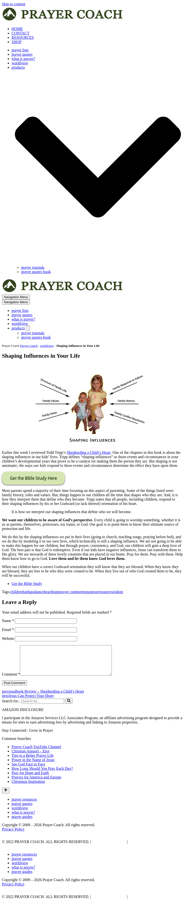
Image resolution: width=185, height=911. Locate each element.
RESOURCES (23, 37)
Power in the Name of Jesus (33, 766)
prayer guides (22, 822)
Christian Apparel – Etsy (31, 757)
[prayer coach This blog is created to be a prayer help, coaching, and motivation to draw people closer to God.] (63, 21)
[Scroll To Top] (5, 796)
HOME (17, 29)
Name (8, 621)
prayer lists (20, 50)
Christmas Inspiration (28, 787)
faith (26, 592)
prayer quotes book (36, 272)
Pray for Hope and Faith (30, 779)
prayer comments (72, 592)
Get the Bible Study (27, 584)
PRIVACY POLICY (108, 847)
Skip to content (13, 4)
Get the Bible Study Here (33, 478)
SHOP (16, 42)
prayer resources (24, 805)
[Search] (42, 707)
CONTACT (20, 33)
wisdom (117, 592)
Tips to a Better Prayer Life (33, 761)
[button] (98, 167)
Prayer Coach (29, 346)
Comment (11, 680)
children (16, 592)
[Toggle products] (28, 328)
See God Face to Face (28, 770)
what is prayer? (23, 59)
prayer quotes (22, 54)
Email (8, 630)
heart (48, 592)
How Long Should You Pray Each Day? (42, 774)
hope (55, 592)
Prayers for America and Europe (36, 783)
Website (8, 638)
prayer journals (32, 267)
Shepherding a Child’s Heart (89, 452)
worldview (20, 63)
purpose (92, 592)
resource (104, 592)
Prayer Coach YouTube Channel (36, 752)
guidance (37, 592)
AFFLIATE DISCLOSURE (150, 847)
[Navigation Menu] (16, 297)
